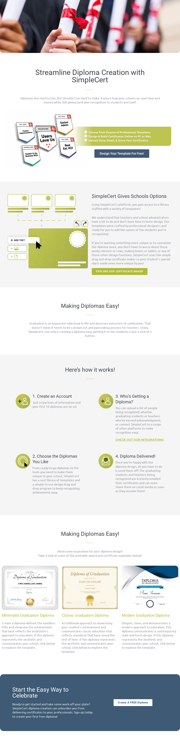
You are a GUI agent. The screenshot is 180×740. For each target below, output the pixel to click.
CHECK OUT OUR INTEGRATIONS (139, 440)
